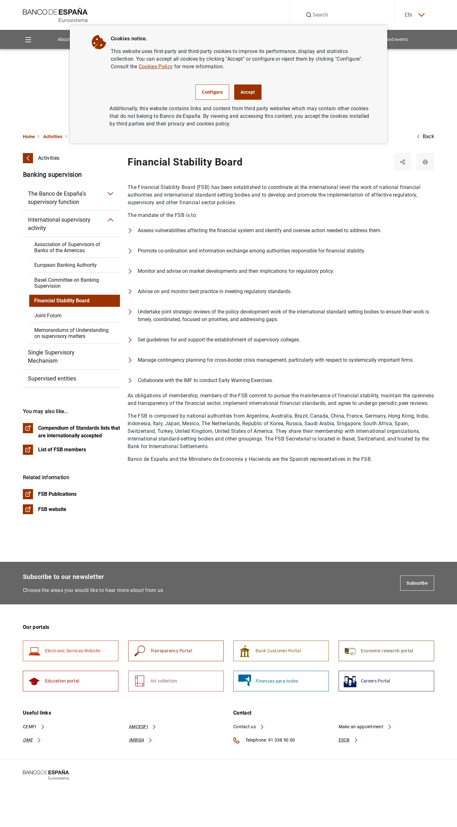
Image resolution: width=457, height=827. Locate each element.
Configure (212, 92)
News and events (391, 39)
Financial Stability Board (61, 301)
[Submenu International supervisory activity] (110, 220)
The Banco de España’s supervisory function (57, 197)
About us (67, 39)
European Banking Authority (65, 265)
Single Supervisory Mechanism (51, 356)
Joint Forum (48, 316)
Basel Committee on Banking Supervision (66, 283)
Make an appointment (365, 727)
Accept (248, 92)
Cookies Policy (156, 67)
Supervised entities (52, 378)
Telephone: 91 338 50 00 (264, 740)
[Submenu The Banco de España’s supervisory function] (110, 193)
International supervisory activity (59, 223)
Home (29, 136)
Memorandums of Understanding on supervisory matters (71, 333)
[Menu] (28, 39)
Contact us (248, 727)
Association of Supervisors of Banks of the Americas (67, 247)
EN (414, 15)
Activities (52, 136)
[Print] (425, 162)
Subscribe (417, 583)
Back (425, 136)
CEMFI (34, 727)
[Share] (402, 162)
